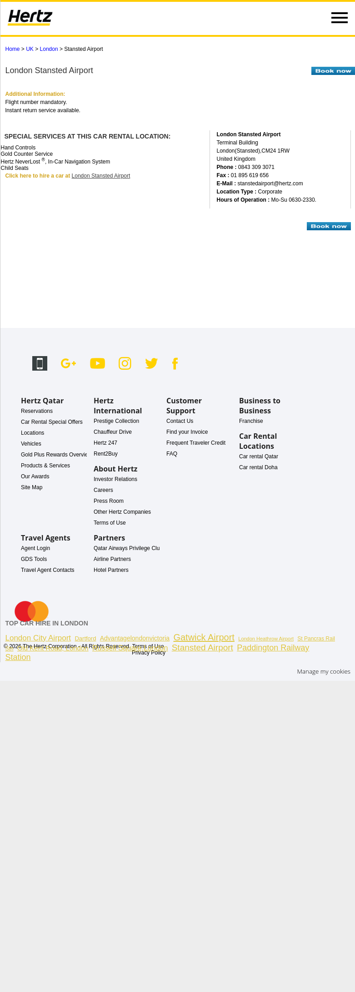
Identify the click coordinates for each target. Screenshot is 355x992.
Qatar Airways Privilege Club (128, 548)
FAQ (171, 454)
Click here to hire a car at (38, 176)
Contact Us (179, 421)
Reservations (37, 411)
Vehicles (31, 444)
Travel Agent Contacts (48, 570)
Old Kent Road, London (53, 648)
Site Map (31, 487)
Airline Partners (112, 559)
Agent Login (35, 548)
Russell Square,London (130, 648)
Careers (103, 490)
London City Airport (38, 638)
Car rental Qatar (258, 456)
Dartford (85, 638)
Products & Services (45, 465)
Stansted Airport (202, 647)
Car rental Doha (258, 467)
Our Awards (35, 476)
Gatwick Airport (203, 637)
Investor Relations (115, 479)
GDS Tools (34, 559)
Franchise (251, 421)
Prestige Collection (116, 421)
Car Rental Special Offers (52, 422)
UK (30, 49)
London (49, 49)
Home (12, 49)
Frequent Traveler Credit (195, 443)
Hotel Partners (111, 570)
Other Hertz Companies (122, 512)
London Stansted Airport (101, 176)
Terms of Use (110, 523)
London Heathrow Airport (266, 638)
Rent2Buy (106, 454)
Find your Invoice (187, 432)
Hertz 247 (105, 443)
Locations (32, 433)
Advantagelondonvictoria (135, 638)
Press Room (109, 501)
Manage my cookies (323, 671)
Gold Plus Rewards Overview (56, 454)
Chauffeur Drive (113, 432)
